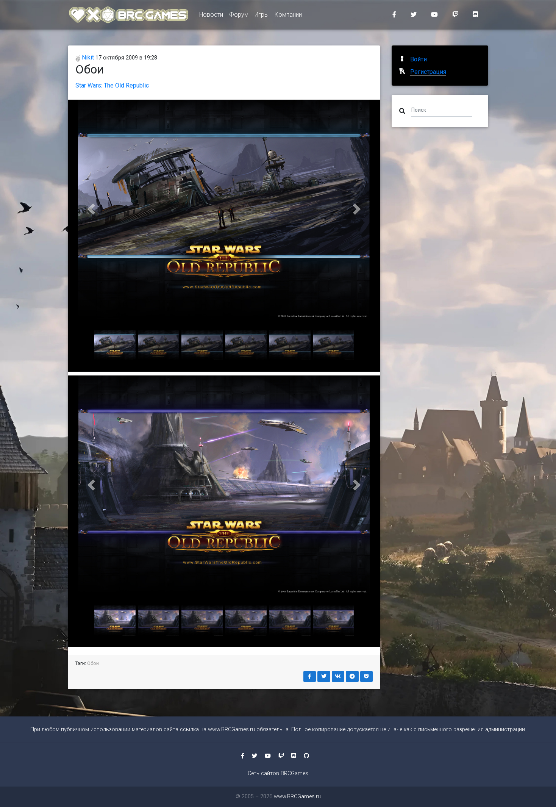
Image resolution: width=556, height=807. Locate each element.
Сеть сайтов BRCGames (278, 773)
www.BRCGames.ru (231, 729)
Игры (262, 15)
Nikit (84, 57)
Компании (288, 15)
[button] (91, 209)
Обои (93, 663)
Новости (211, 15)
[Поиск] (441, 109)
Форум (238, 15)
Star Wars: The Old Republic (112, 85)
